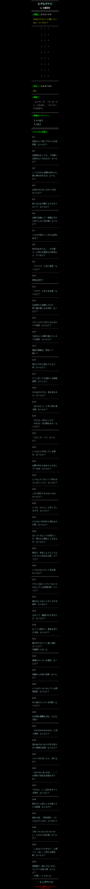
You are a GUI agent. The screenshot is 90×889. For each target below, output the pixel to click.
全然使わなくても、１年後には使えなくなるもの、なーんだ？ (44, 158)
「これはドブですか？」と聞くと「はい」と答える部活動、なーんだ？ (44, 852)
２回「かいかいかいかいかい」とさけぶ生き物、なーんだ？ (44, 835)
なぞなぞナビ (45, 3)
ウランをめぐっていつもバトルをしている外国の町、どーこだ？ (45, 587)
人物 (37, 124)
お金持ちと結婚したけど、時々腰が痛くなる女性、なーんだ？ (44, 308)
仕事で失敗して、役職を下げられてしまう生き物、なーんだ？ (44, 221)
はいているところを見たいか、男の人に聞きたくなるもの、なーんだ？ (44, 538)
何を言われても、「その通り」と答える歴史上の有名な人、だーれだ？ (44, 252)
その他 (38, 120)
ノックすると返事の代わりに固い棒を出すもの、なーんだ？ (44, 175)
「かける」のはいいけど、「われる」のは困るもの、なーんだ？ (44, 423)
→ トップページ (45, 882)
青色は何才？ (38, 280)
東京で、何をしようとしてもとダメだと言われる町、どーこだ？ (44, 556)
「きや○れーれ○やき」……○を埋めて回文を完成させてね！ (44, 775)
